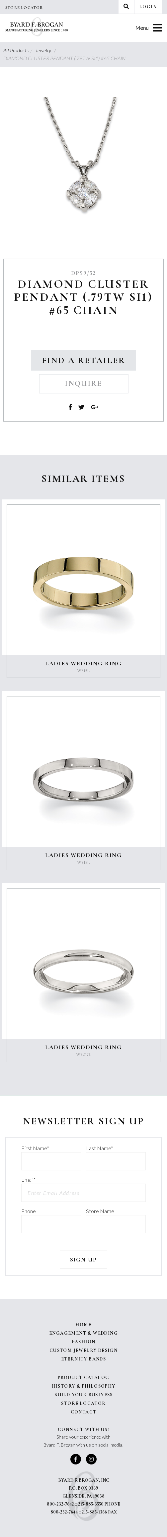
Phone (28, 1211)
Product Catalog (84, 1377)
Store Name (100, 1211)
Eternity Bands (83, 1359)
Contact (84, 1412)
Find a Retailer (83, 360)
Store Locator (24, 7)
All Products (18, 50)
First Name (35, 1148)
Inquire (83, 383)
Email (28, 1179)
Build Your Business (83, 1395)
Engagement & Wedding (83, 1333)
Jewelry (46, 50)
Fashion (84, 1342)
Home (83, 1324)
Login (148, 7)
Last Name (99, 1148)
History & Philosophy (84, 1386)
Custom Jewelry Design (83, 1350)
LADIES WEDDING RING (83, 663)
